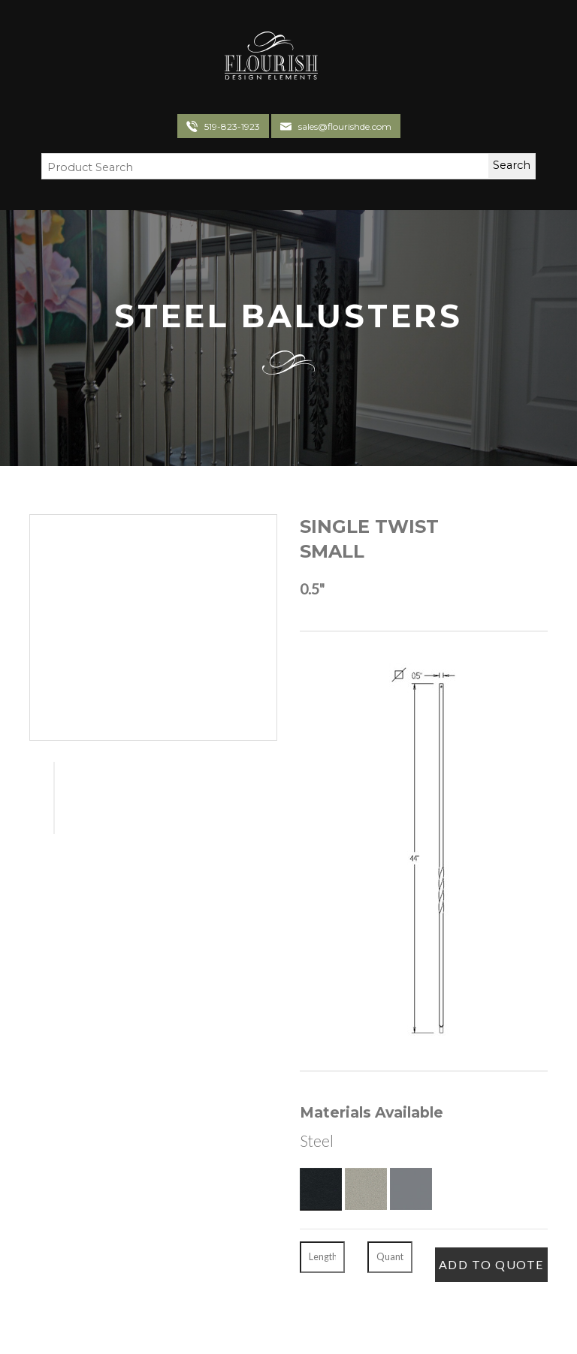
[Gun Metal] (411, 1189)
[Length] (322, 1257)
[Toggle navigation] (335, 58)
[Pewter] (366, 1189)
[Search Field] (256, 168)
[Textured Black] (321, 1189)
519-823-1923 (232, 126)
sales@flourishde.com (344, 126)
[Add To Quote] (491, 1264)
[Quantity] (389, 1257)
